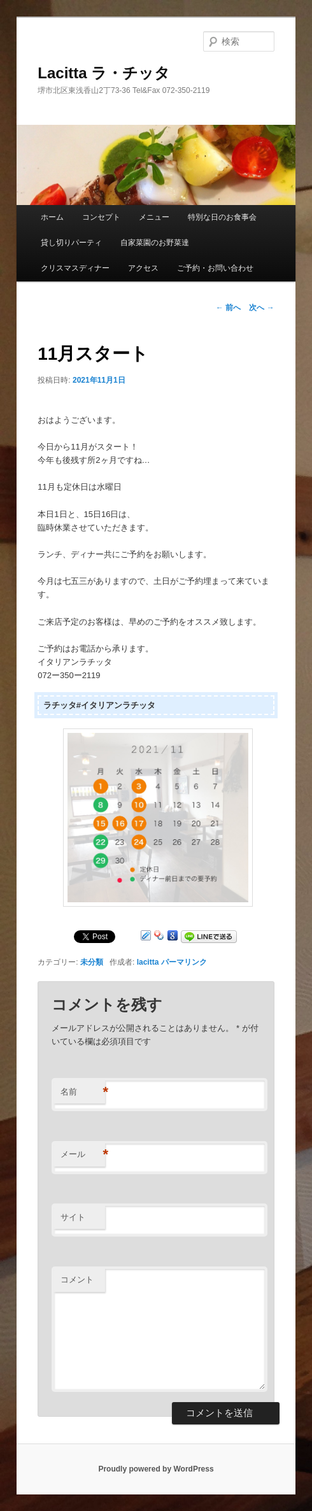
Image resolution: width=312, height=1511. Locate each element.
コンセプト (101, 217)
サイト (72, 1217)
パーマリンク (184, 962)
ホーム (52, 217)
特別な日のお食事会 (222, 217)
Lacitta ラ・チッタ (104, 73)
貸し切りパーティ (71, 242)
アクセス (143, 268)
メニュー (154, 217)
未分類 (91, 962)
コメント (77, 1279)
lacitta (148, 962)
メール (82, 1155)
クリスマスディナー (75, 268)
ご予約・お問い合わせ (215, 268)
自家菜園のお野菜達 (154, 242)
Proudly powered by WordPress (155, 1469)
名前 (82, 1092)
